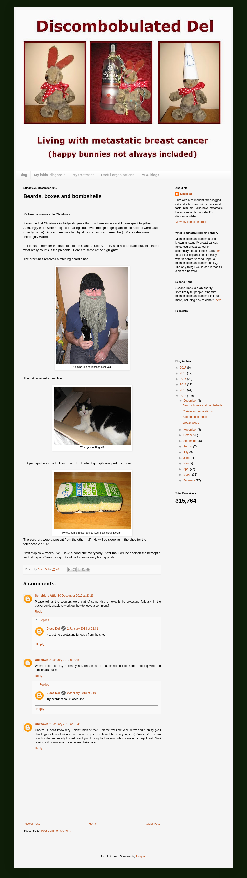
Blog (23, 175)
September (190, 441)
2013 (183, 390)
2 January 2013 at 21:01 (82, 628)
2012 (183, 396)
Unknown (41, 660)
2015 (183, 379)
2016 (183, 373)
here (218, 251)
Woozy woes (191, 422)
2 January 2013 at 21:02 (82, 693)
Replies (44, 620)
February (189, 480)
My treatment (83, 175)
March (187, 474)
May (186, 463)
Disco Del (53, 628)
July (186, 452)
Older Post (153, 823)
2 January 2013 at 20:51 (65, 660)
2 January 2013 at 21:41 (65, 724)
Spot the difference (195, 416)
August (188, 446)
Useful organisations (117, 175)
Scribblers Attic (45, 595)
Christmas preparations (198, 411)
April (186, 469)
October (188, 435)
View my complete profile (191, 222)
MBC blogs (150, 175)
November (190, 429)
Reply (38, 611)
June (186, 458)
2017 (183, 367)
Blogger (141, 856)
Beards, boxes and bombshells (202, 405)
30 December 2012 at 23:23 (76, 595)
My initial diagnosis (49, 175)
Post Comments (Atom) (56, 830)
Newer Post (32, 823)
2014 (183, 384)
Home (93, 823)
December (190, 400)
